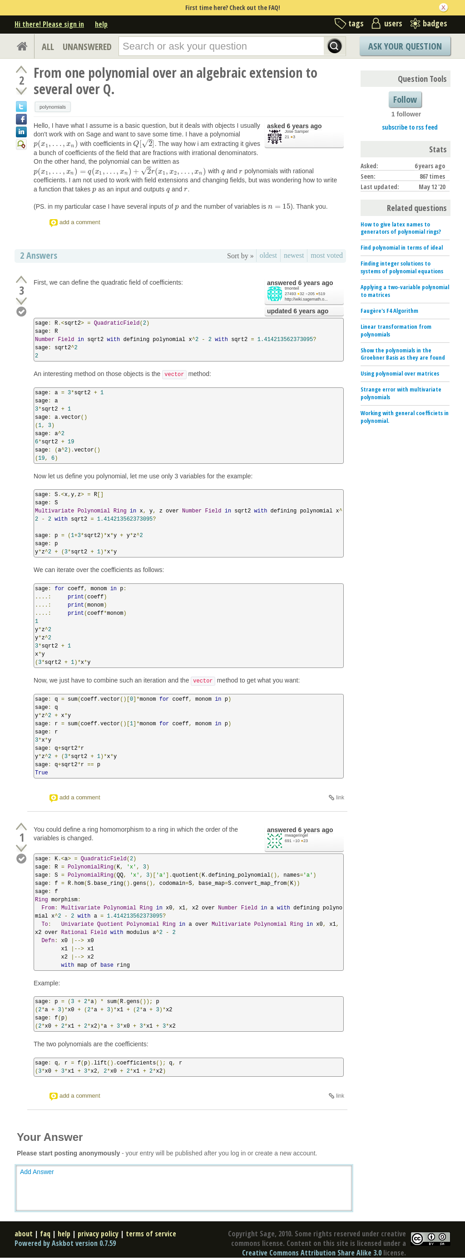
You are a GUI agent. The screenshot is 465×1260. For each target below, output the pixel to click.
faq (45, 1234)
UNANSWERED (87, 46)
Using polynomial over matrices (400, 373)
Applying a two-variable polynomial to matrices (405, 291)
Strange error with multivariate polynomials (401, 393)
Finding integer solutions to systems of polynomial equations (402, 267)
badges (435, 23)
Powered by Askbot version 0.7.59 (65, 1243)
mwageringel (296, 835)
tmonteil (292, 288)
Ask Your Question (405, 46)
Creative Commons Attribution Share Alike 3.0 (311, 1253)
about (24, 1234)
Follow (405, 99)
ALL (48, 46)
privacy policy (98, 1234)
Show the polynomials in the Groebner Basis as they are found (403, 354)
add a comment (79, 222)
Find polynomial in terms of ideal (402, 247)
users (393, 23)
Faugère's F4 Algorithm (389, 310)
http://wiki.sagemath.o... (306, 299)
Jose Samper (297, 131)
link (340, 797)
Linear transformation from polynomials (396, 330)
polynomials (53, 107)
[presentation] (56, 143)
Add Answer (37, 1171)
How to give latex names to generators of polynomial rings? (401, 228)
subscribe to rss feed (410, 127)
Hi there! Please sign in (49, 24)
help (101, 24)
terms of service (151, 1234)
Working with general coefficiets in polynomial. (405, 417)
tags (356, 23)
